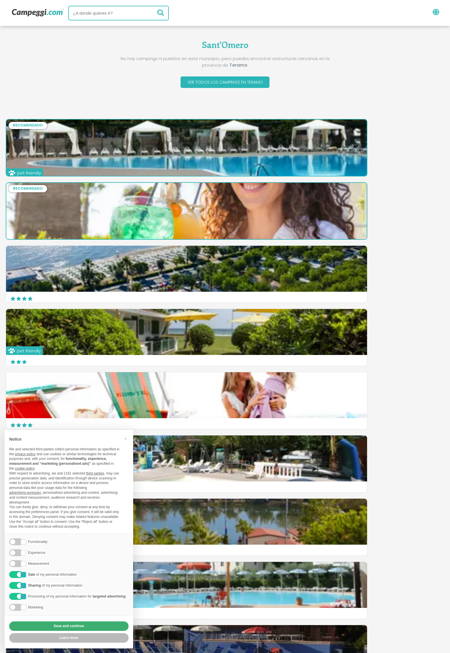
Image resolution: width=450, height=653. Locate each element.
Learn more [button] (68, 638)
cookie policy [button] (24, 468)
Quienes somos (160, 605)
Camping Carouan (181, 324)
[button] (125, 438)
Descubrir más (271, 358)
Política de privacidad (194, 615)
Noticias (194, 581)
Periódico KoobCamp (239, 581)
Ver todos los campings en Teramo (225, 83)
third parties (95, 473)
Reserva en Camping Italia (275, 605)
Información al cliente (256, 615)
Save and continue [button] (69, 626)
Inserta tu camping (211, 605)
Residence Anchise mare (336, 324)
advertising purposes (25, 493)
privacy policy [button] (25, 454)
